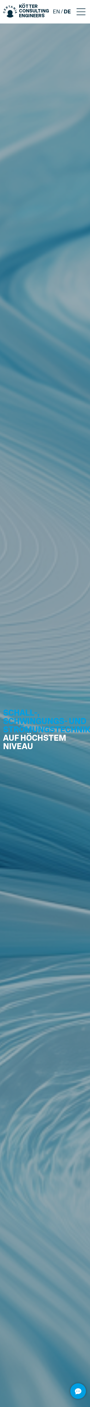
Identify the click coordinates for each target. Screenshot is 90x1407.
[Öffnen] (78, 1391)
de (67, 11)
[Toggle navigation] (81, 11)
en (56, 11)
